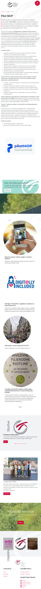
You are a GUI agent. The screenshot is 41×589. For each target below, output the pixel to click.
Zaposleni (5, 574)
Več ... (20, 407)
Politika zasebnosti (24, 572)
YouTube (23, 585)
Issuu (22, 587)
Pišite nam (7, 190)
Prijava (21, 522)
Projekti (8, 11)
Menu (37, 3)
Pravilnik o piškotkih (25, 574)
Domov (3, 11)
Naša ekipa (6, 493)
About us (5, 576)
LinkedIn (23, 580)
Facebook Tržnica (25, 583)
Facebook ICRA (25, 582)
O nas (4, 572)
